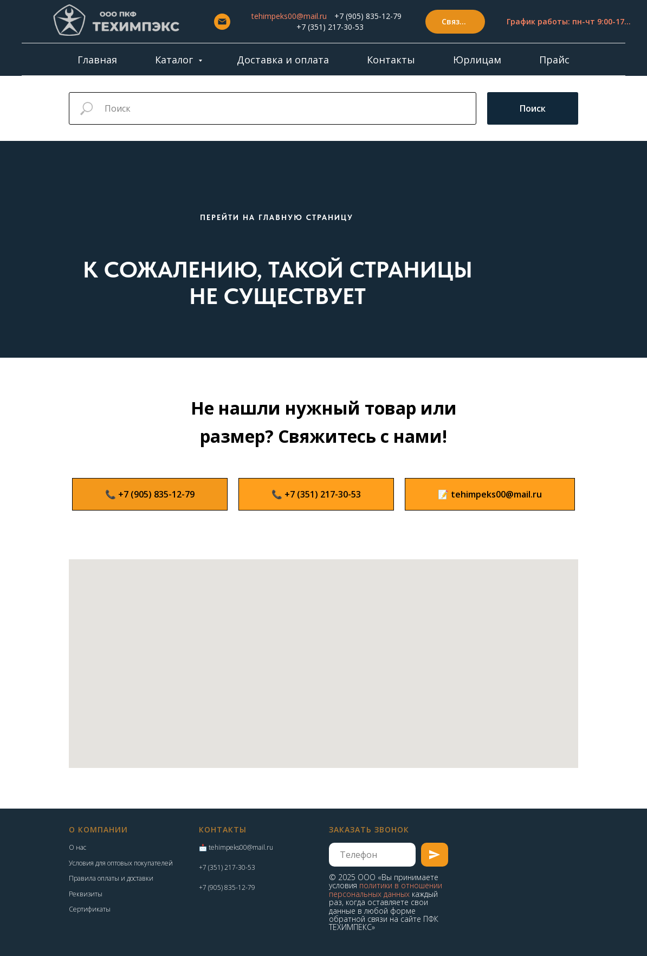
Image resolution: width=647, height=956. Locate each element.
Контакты (391, 59)
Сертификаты (90, 909)
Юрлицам (477, 59)
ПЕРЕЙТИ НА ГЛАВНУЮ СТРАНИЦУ (276, 217)
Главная (97, 59)
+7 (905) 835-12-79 (368, 16)
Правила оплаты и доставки (111, 878)
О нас (77, 847)
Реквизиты (85, 894)
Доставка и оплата (283, 59)
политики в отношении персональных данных (385, 889)
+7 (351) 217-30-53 (330, 27)
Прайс (554, 59)
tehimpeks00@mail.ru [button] (289, 16)
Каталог (175, 59)
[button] (455, 22)
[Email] (222, 22)
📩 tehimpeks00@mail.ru (236, 847)
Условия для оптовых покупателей (121, 863)
